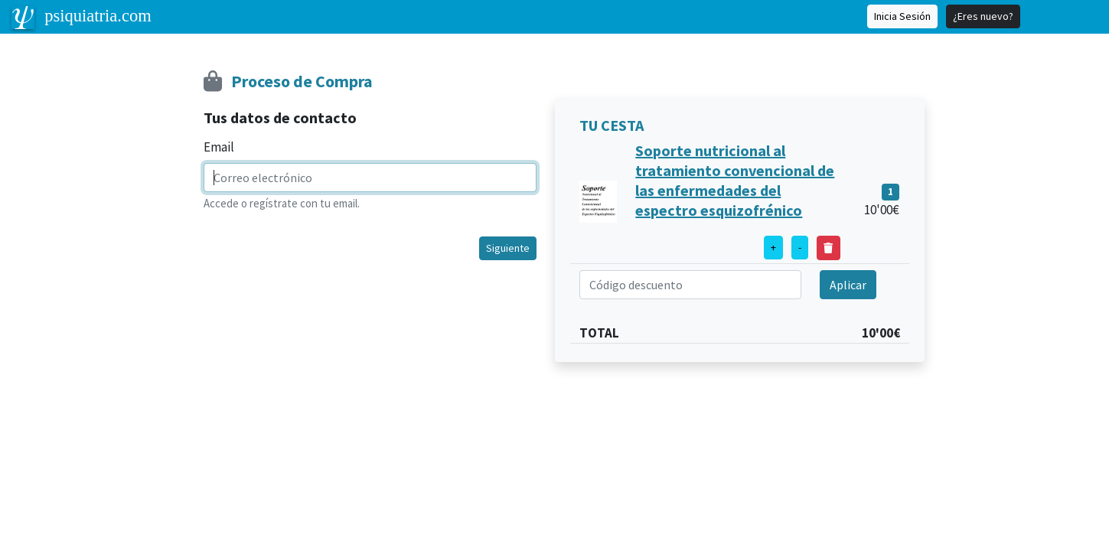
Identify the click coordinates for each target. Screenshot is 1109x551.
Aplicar (848, 284)
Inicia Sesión (902, 16)
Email (219, 147)
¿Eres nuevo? (983, 16)
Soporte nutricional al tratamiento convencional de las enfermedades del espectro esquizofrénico (734, 180)
